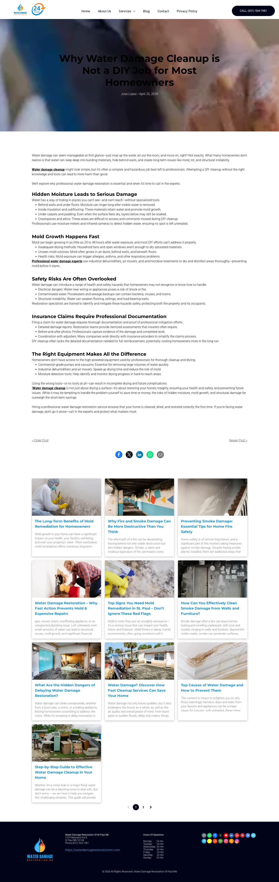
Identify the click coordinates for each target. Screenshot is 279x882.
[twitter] (220, 836)
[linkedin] (231, 836)
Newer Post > (238, 440)
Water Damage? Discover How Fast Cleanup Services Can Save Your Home (137, 690)
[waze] (253, 836)
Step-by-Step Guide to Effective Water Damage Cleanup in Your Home (63, 772)
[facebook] (215, 836)
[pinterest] (242, 836)
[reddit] (215, 841)
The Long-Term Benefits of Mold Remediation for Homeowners (64, 524)
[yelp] (237, 836)
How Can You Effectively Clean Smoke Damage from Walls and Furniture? (210, 608)
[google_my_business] (248, 836)
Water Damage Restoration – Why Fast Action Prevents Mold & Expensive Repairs (66, 608)
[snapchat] (209, 841)
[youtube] (226, 836)
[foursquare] (226, 841)
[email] (204, 836)
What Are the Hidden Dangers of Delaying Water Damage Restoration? (65, 690)
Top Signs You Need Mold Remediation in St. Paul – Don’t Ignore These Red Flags (136, 608)
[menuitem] (86, 11)
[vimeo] (204, 841)
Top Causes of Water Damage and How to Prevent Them (212, 688)
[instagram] (237, 841)
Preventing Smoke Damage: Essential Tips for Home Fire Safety (207, 526)
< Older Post (40, 440)
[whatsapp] (209, 836)
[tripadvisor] (220, 841)
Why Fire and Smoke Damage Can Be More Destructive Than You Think (139, 526)
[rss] (231, 841)
